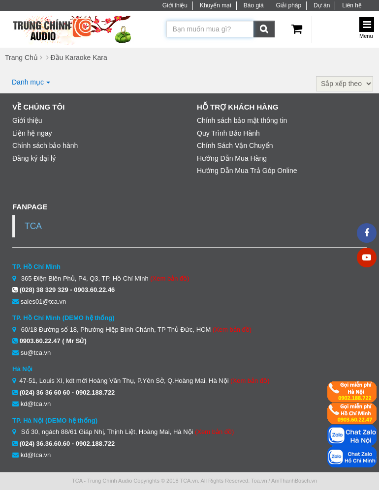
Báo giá (254, 5)
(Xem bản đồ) (169, 278)
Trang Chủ (21, 57)
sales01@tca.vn (43, 301)
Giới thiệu (175, 5)
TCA (33, 226)
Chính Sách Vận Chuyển (235, 145)
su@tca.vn (36, 352)
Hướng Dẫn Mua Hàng (232, 158)
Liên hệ (352, 5)
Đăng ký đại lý (34, 158)
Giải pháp (288, 5)
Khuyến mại (215, 5)
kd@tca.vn (36, 403)
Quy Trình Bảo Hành (228, 133)
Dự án (322, 5)
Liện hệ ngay (32, 133)
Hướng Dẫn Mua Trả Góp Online (247, 170)
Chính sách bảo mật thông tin (242, 120)
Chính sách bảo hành (45, 145)
